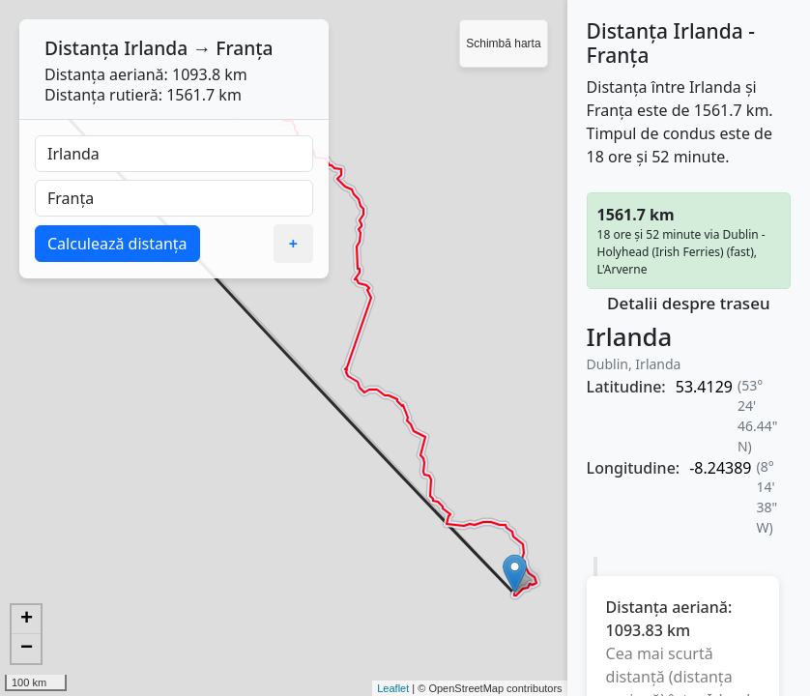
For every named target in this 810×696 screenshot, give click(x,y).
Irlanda (156, 48)
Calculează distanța (117, 243)
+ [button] (26, 619)
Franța (244, 48)
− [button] (26, 648)
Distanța (81, 48)
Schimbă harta (503, 43)
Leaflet (393, 688)
